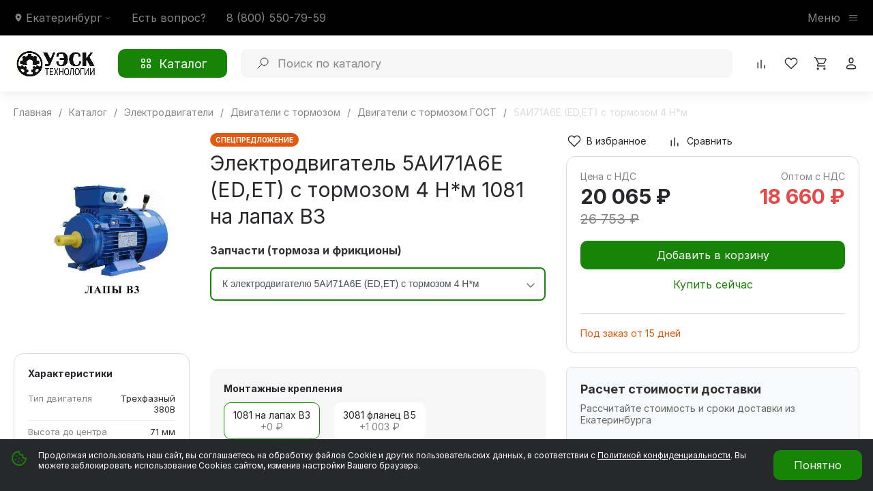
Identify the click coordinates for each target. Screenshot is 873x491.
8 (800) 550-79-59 (276, 18)
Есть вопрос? (169, 18)
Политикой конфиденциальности (663, 455)
